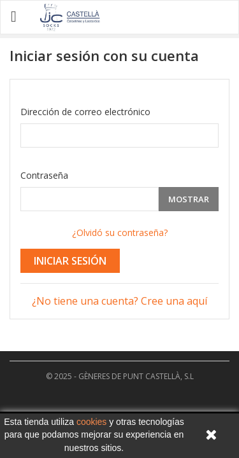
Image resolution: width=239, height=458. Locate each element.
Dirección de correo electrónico (85, 112)
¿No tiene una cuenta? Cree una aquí (119, 301)
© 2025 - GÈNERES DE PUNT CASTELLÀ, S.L (120, 376)
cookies (91, 422)
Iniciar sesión (70, 261)
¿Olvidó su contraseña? (120, 232)
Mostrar (188, 199)
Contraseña (44, 175)
